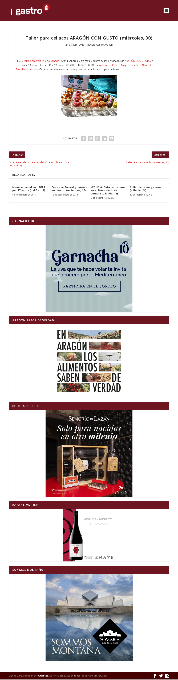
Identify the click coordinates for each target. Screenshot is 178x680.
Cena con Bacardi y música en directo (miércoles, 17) (69, 189)
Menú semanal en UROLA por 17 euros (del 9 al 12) (29, 189)
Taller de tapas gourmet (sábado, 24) (146, 189)
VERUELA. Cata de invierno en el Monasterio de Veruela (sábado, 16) (108, 191)
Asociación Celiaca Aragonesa (116, 65)
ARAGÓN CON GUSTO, (138, 61)
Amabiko (43, 676)
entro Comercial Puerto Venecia (41, 61)
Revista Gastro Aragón (100, 45)
